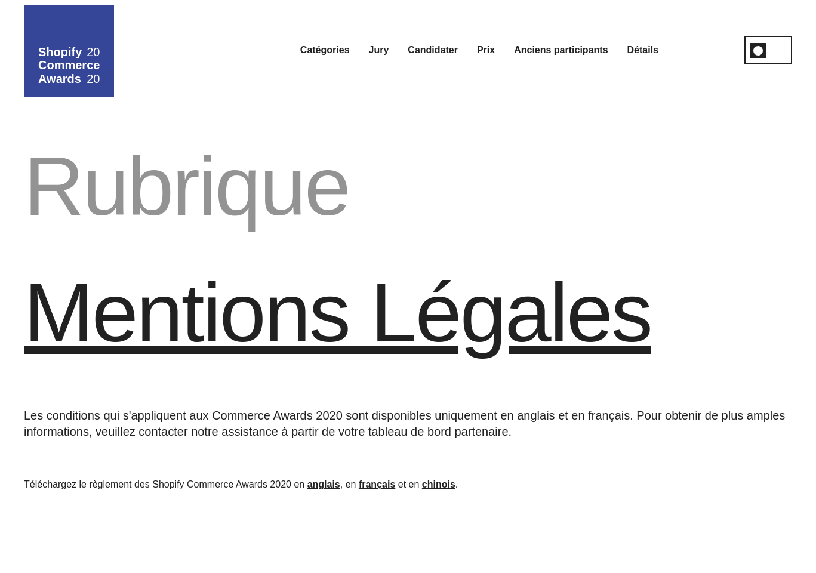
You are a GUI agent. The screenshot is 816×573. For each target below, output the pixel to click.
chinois (438, 484)
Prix (486, 50)
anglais (323, 484)
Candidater (433, 50)
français (377, 484)
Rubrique (186, 186)
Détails (642, 50)
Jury (379, 50)
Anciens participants (561, 50)
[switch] (768, 50)
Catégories (325, 50)
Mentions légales (337, 312)
